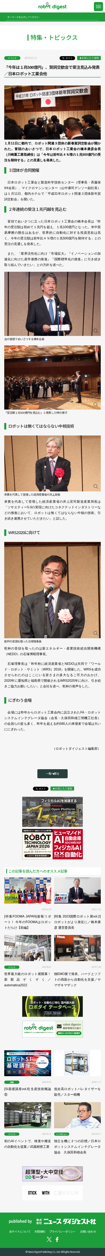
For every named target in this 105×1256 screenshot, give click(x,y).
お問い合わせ (88, 1231)
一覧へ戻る (52, 773)
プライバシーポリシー (62, 1231)
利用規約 (40, 1231)
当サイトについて (19, 1231)
